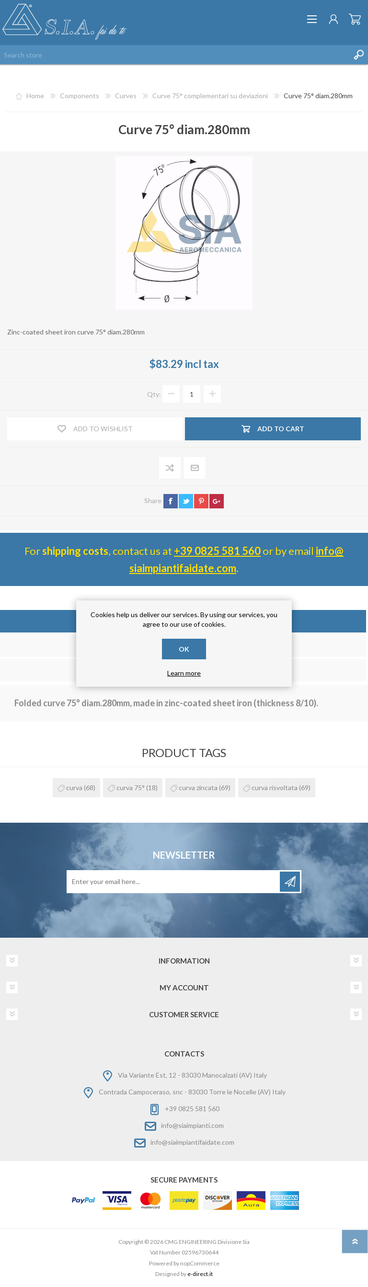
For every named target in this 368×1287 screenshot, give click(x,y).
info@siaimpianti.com (192, 1125)
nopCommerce (199, 1263)
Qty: (154, 394)
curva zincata (198, 787)
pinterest (201, 501)
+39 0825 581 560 (217, 550)
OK (184, 649)
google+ (216, 501)
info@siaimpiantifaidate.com (192, 1142)
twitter (186, 501)
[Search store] (174, 54)
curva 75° (130, 787)
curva (74, 787)
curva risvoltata (275, 787)
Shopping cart (355, 19)
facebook (170, 501)
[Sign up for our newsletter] (174, 882)
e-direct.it (200, 1273)
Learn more (184, 673)
